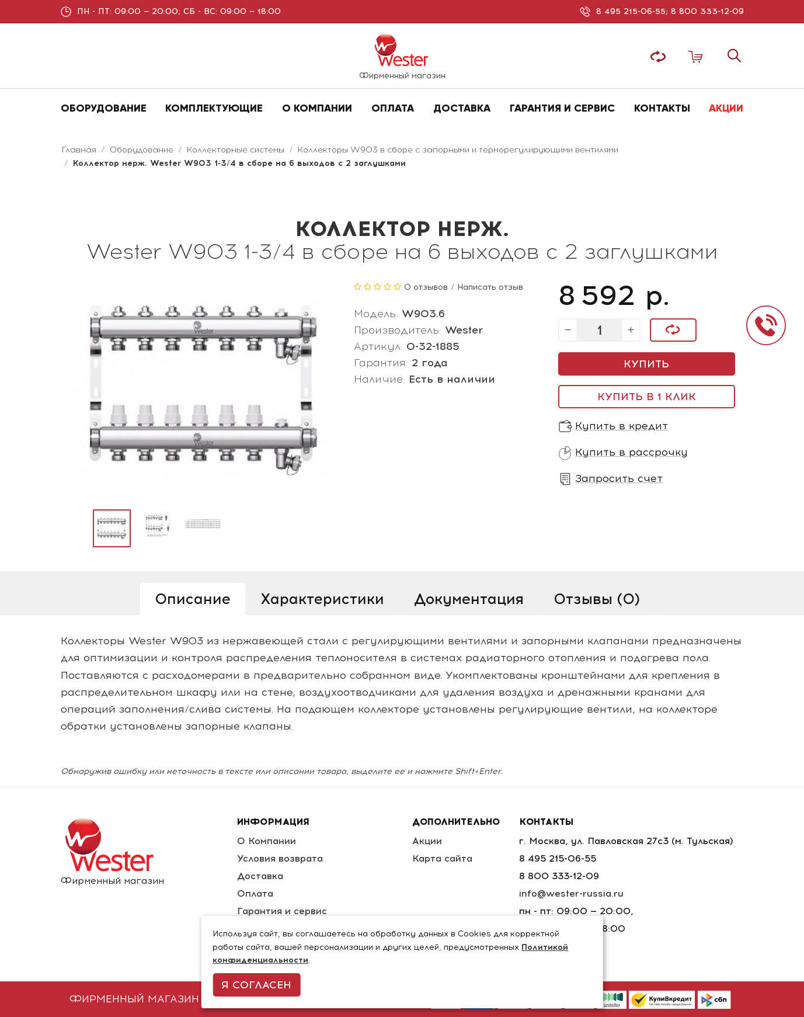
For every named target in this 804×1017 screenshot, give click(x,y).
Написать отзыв (490, 287)
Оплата (255, 893)
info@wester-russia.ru (571, 893)
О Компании (266, 840)
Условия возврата (280, 858)
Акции (427, 840)
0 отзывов (426, 287)
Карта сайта (442, 858)
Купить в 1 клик (646, 396)
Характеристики (322, 599)
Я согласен (256, 984)
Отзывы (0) (597, 599)
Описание (193, 599)
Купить (646, 363)
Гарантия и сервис (282, 911)
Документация (469, 599)
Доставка (260, 875)
